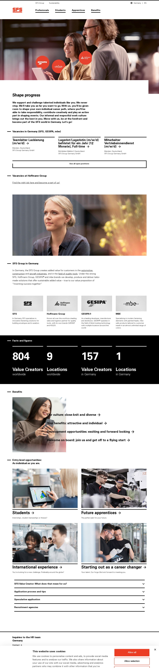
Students (60, 10)
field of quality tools (68, 274)
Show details (130, 663)
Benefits (95, 10)
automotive (87, 270)
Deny (132, 649)
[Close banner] (155, 629)
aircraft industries (38, 274)
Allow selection (131, 641)
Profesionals (42, 10)
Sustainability (54, 3)
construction (18, 274)
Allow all (132, 632)
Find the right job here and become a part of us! (36, 183)
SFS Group (39, 3)
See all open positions (79, 164)
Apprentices (78, 10)
